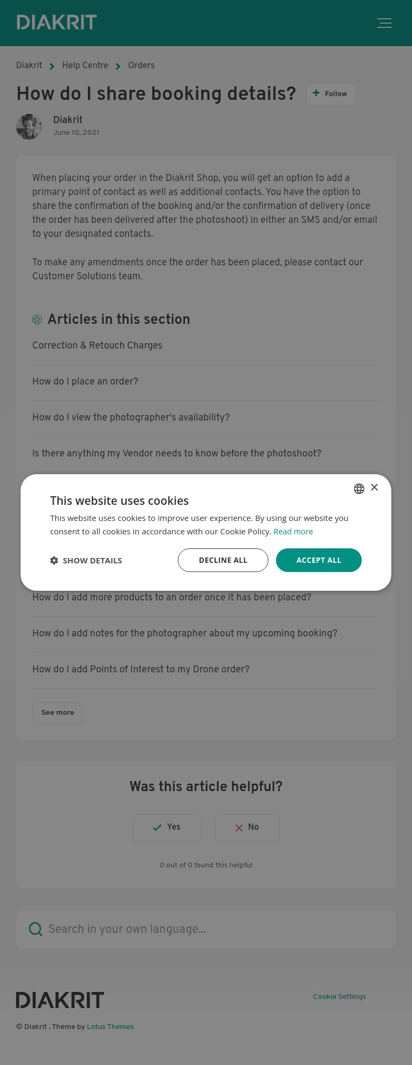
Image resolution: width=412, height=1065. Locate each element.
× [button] (374, 488)
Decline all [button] (222, 560)
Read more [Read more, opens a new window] (294, 530)
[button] (86, 560)
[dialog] (206, 532)
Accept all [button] (318, 560)
